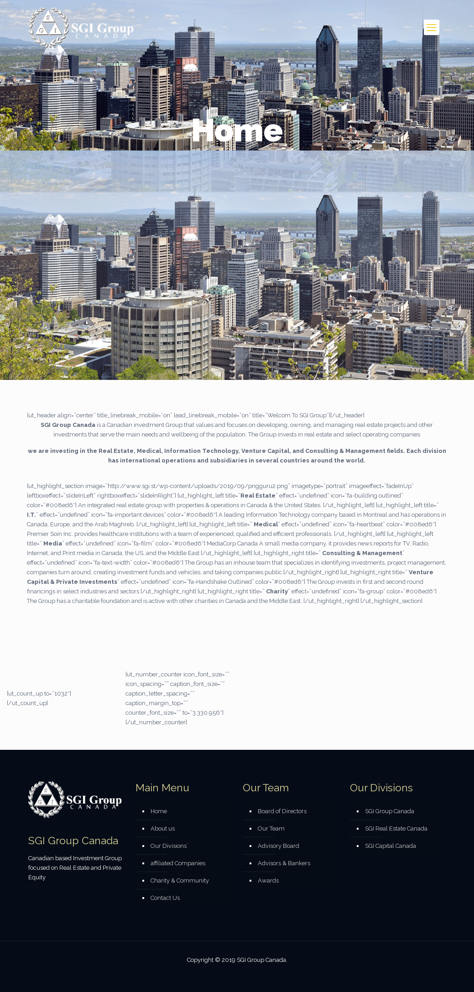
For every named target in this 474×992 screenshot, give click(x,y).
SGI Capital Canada (390, 845)
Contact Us (165, 897)
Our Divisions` (169, 845)
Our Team (271, 828)
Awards (268, 880)
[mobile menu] (431, 27)
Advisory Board (278, 845)
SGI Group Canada (389, 811)
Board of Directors (282, 811)
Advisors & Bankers (284, 863)
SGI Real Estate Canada (396, 828)
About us (163, 828)
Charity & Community (180, 880)
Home (159, 811)
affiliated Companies (178, 863)
